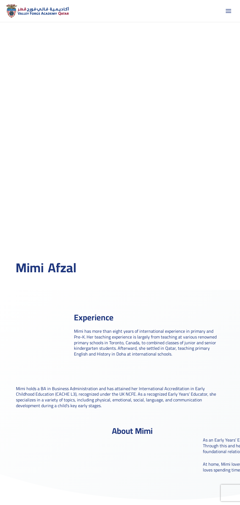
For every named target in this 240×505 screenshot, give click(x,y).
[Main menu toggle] (228, 11)
